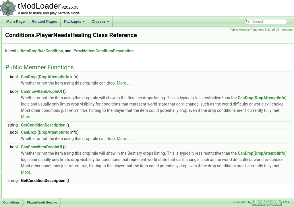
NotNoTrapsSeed (37, 77)
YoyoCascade (34, 191)
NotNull (29, 83)
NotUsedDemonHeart (40, 102)
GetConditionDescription (115, 139)
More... (195, 91)
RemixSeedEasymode (41, 140)
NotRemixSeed (35, 96)
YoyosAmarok (34, 197)
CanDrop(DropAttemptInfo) (151, 112)
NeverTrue (32, 39)
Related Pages (44, 21)
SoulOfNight (33, 159)
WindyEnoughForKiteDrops (44, 178)
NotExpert (31, 58)
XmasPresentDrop (38, 185)
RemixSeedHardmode (40, 147)
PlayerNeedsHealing (39, 115)
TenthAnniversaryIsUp (40, 172)
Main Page (15, 21)
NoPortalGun (33, 45)
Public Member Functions (246, 30)
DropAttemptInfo (126, 85)
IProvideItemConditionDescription (174, 59)
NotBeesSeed (34, 52)
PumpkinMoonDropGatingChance (49, 128)
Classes (100, 21)
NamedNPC (33, 33)
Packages (74, 21)
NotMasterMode (36, 71)
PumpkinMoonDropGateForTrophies (51, 121)
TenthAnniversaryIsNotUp (43, 166)
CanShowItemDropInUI (113, 99)
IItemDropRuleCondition (113, 59)
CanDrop (100, 85)
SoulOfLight (33, 153)
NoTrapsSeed (34, 90)
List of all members (279, 30)
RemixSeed (32, 134)
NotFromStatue (35, 64)
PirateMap (31, 109)
